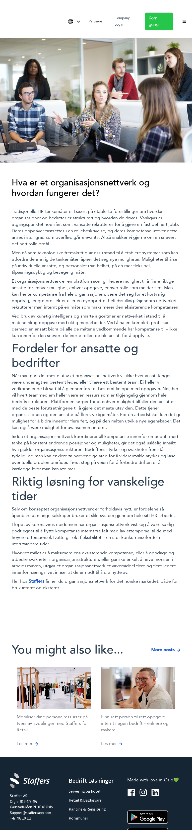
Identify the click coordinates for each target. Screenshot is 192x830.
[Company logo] (30, 780)
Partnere (95, 21)
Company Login (122, 21)
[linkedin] (155, 792)
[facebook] (131, 792)
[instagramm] (143, 792)
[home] (5, 19)
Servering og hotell (85, 791)
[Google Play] (147, 817)
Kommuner (78, 818)
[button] (72, 21)
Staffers (36, 581)
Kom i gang (154, 21)
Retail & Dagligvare (85, 800)
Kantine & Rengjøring (87, 809)
